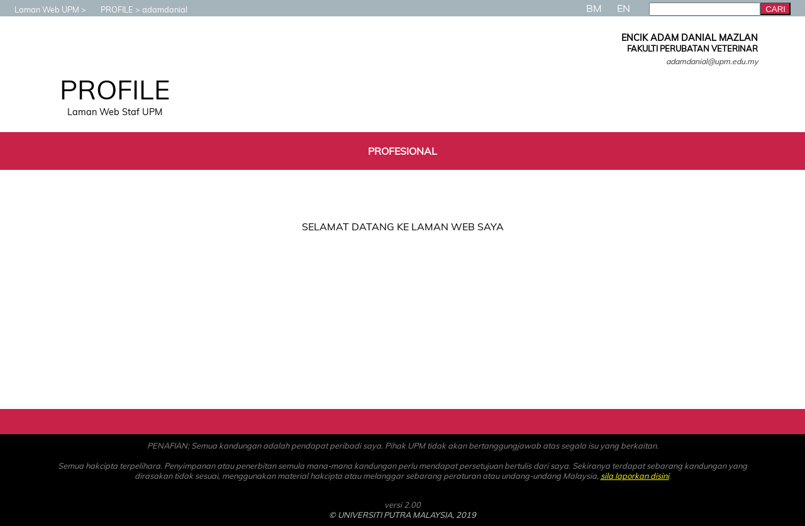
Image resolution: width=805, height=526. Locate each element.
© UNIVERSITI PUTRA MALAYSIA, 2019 (402, 515)
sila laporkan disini (635, 476)
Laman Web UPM (40, 9)
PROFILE (110, 9)
